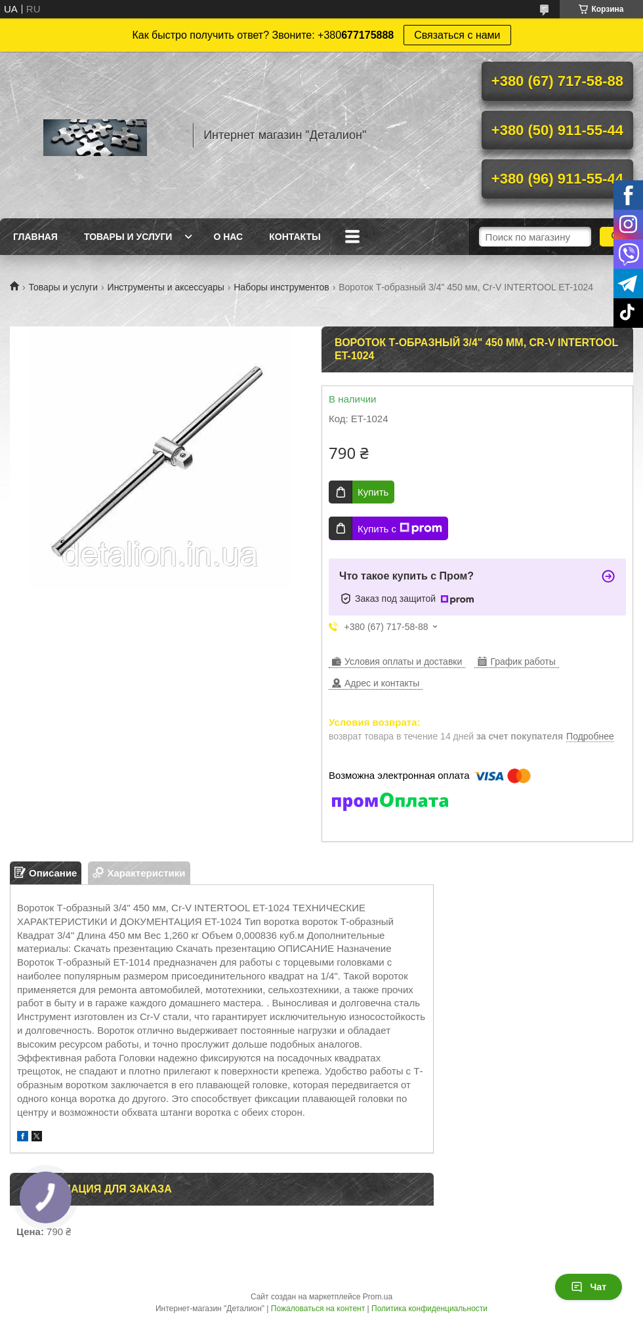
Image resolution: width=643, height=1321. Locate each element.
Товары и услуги (128, 236)
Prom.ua (377, 1296)
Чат (588, 1287)
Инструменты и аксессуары (166, 287)
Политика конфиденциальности (429, 1308)
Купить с (400, 528)
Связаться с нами (457, 35)
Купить (373, 492)
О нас (228, 236)
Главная (35, 236)
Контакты (294, 236)
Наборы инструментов (281, 287)
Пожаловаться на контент (318, 1308)
